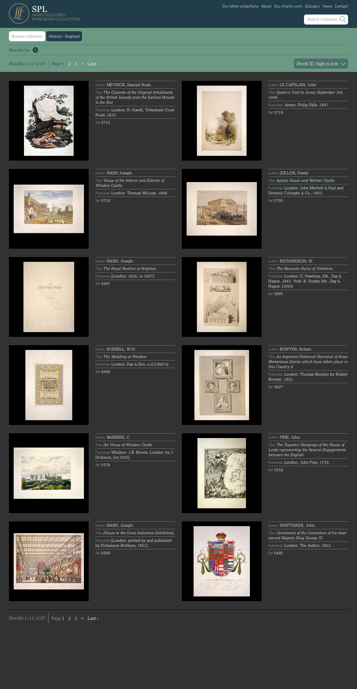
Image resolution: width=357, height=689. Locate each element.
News (327, 6)
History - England (64, 36)
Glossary (312, 6)
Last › (93, 63)
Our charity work (288, 6)
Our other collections (240, 6)
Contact (341, 6)
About (266, 6)
